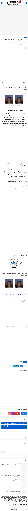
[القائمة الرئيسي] (26, 3)
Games (19, 423)
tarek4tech (10, 507)
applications (23, 425)
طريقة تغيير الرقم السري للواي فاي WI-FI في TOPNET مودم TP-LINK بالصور (11, 476)
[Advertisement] (14, 20)
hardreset (5, 425)
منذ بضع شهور (17, 479)
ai (2, 423)
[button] (21, 366)
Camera (24, 423)
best (18, 425)
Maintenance (13, 423)
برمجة (25, 428)
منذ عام (18, 463)
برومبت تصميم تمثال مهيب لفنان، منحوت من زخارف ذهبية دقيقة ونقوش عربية (11, 481)
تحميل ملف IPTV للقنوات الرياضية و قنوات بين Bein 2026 (10, 464)
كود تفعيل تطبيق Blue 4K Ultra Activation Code (12, 470)
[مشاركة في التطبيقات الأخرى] (10, 366)
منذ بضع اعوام (17, 474)
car (14, 425)
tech (25, 37)
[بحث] (1, 3)
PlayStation (7, 423)
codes (10, 425)
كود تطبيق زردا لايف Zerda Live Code (13, 491)
